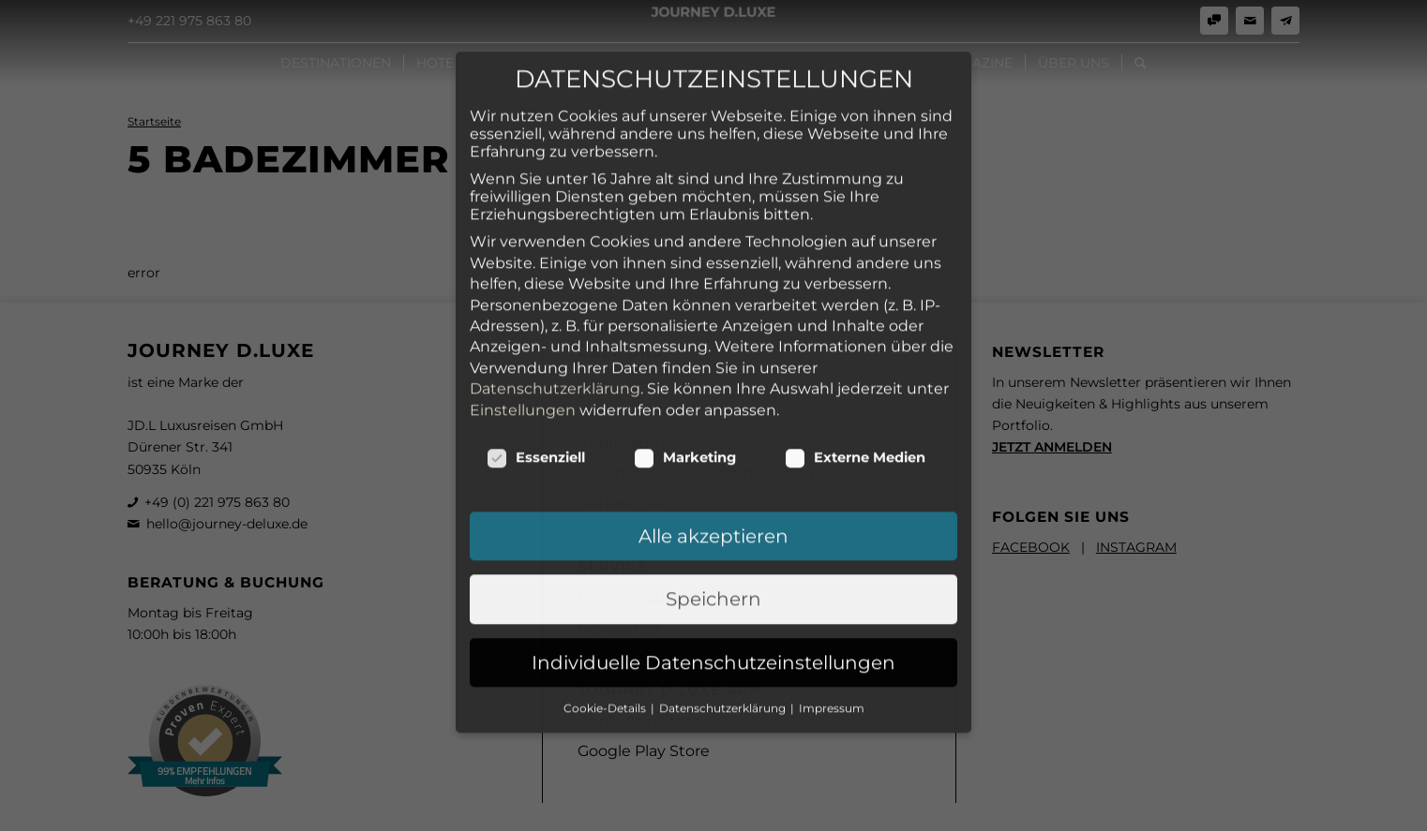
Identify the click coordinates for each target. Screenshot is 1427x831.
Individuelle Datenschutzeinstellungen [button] (713, 513)
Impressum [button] (831, 560)
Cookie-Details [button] (606, 560)
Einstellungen (523, 261)
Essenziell (536, 309)
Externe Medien (855, 309)
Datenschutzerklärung (555, 240)
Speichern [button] (713, 450)
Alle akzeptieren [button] (713, 388)
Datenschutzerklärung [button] (724, 560)
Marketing (685, 309)
